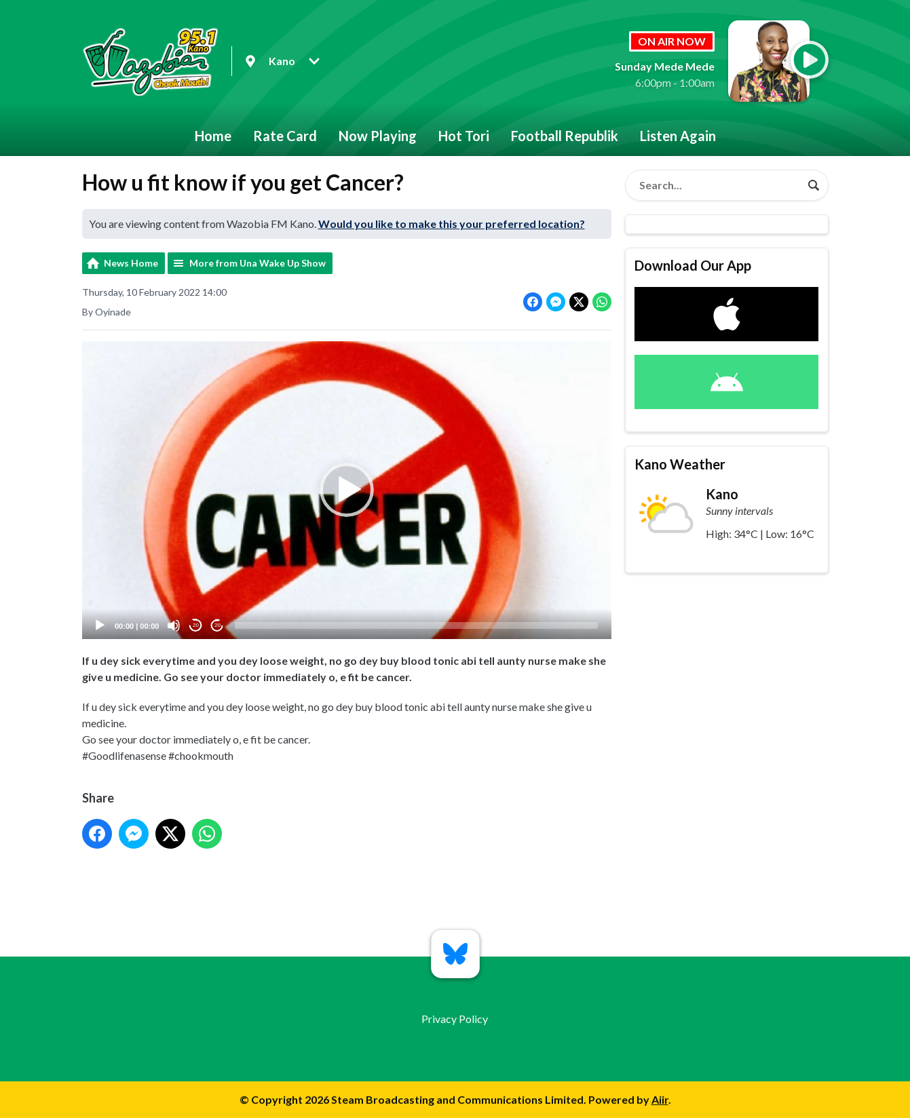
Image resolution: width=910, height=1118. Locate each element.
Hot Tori (463, 136)
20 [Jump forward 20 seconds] (217, 626)
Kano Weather (679, 464)
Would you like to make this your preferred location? (451, 223)
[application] (346, 490)
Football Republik (564, 136)
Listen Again (678, 136)
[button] (347, 490)
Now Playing (378, 136)
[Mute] (174, 625)
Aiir (659, 1099)
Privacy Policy (454, 1018)
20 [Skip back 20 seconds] (196, 626)
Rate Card (285, 136)
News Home (131, 263)
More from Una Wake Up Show (257, 263)
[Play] (100, 625)
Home (213, 136)
